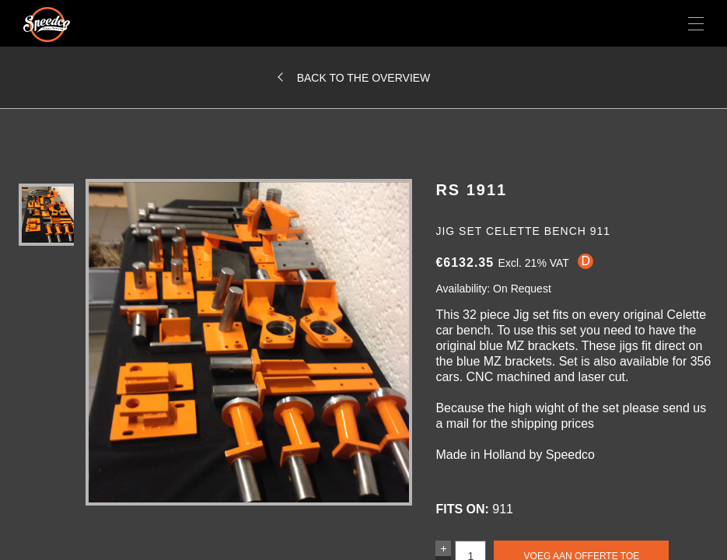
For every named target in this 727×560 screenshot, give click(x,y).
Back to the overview (364, 78)
